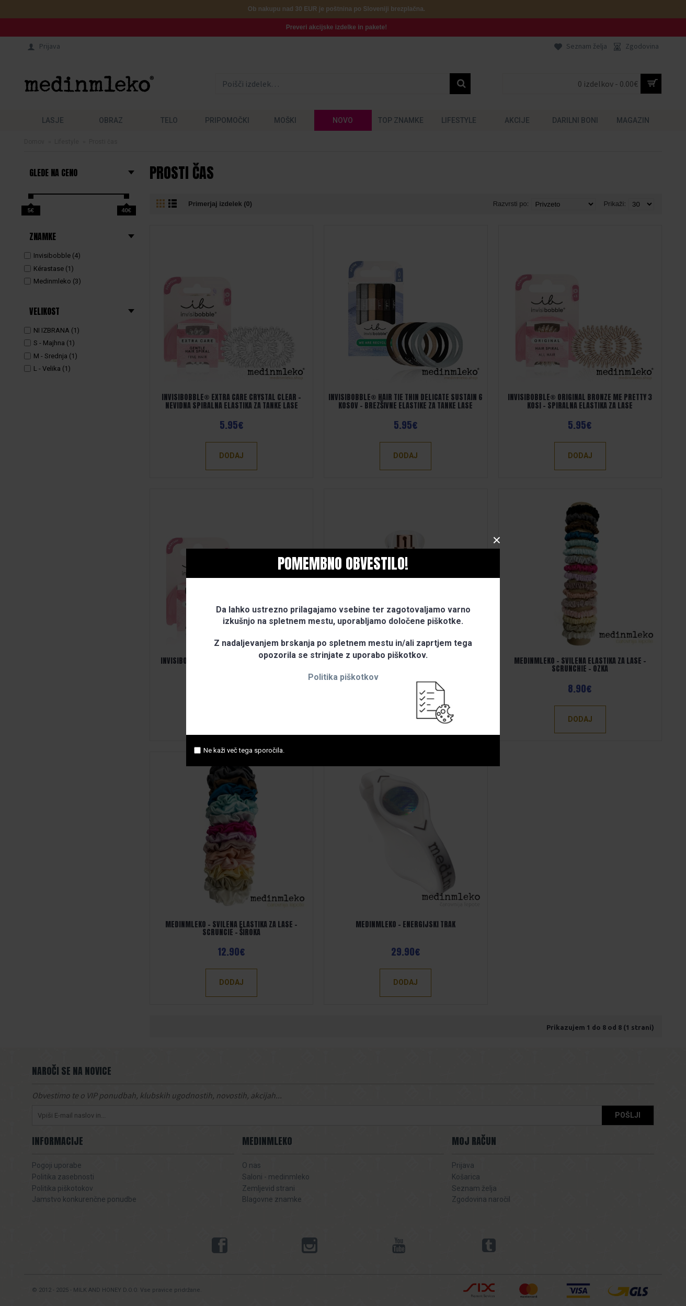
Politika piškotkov (343, 677)
